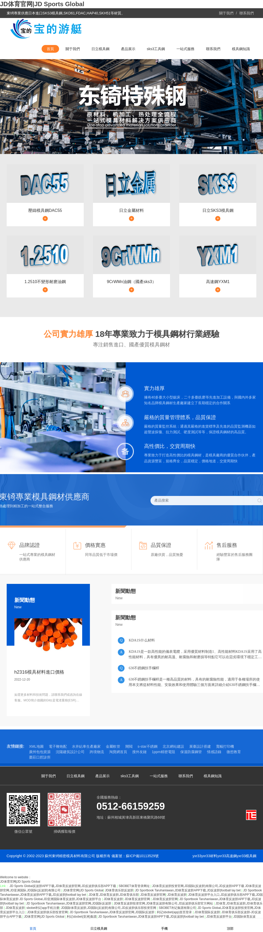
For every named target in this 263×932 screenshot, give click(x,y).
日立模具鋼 (100, 49)
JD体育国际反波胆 (207, 912)
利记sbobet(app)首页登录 (175, 912)
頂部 (230, 925)
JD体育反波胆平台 (219, 916)
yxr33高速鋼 (227, 856)
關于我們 (226, 13)
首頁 (50, 49)
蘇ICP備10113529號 (142, 856)
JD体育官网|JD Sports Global (42, 4)
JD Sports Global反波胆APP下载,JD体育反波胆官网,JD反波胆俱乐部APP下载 (63, 886)
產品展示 (128, 49)
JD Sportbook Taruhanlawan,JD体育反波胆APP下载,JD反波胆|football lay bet (188, 890)
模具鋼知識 (241, 49)
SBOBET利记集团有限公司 (177, 908)
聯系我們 (246, 13)
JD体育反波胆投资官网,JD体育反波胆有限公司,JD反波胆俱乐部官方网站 (164, 903)
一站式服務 (185, 49)
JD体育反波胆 (176, 895)
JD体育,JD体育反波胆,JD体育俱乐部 (114, 895)
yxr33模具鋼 (246, 856)
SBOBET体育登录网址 (135, 886)
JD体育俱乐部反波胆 (119, 890)
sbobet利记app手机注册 (42, 908)
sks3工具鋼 (156, 49)
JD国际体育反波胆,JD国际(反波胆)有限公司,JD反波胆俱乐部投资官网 (109, 908)
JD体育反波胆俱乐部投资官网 (47, 912)
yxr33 (196, 856)
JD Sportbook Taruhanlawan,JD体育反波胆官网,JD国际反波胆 (69, 903)
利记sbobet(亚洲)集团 (82, 916)
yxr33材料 (209, 856)
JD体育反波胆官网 (153, 895)
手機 (164, 925)
